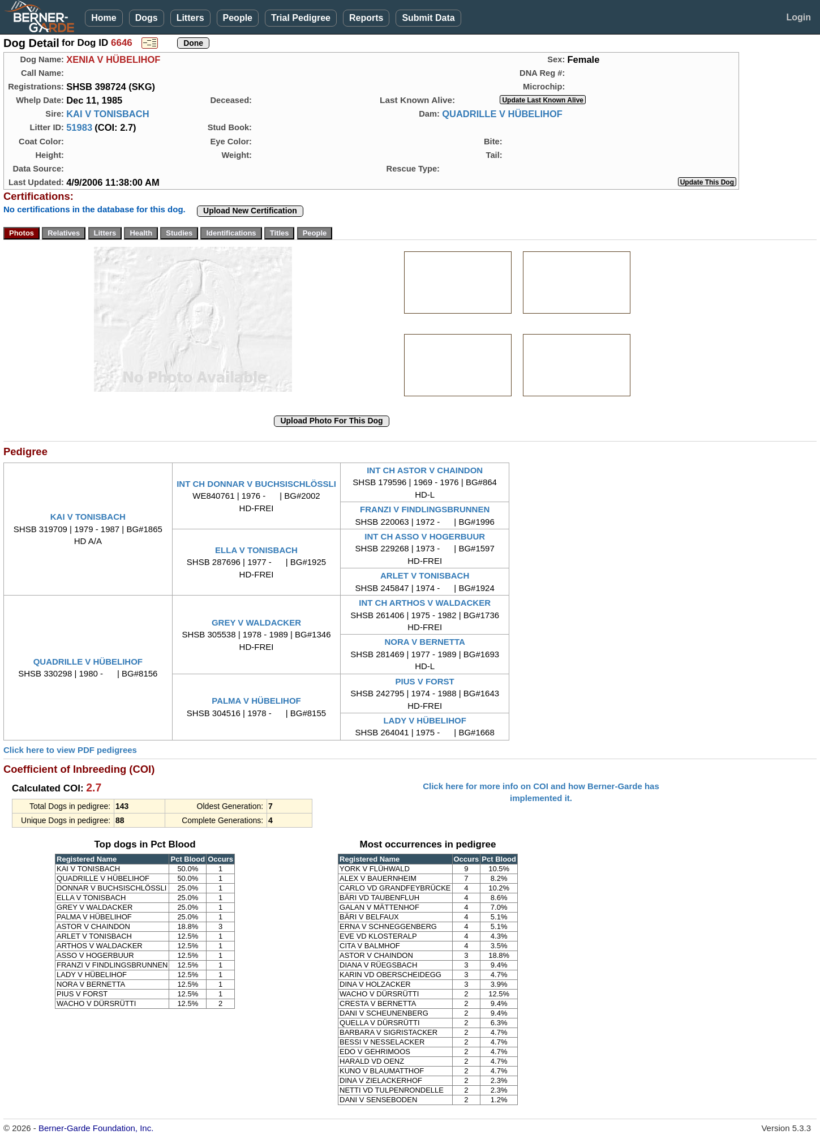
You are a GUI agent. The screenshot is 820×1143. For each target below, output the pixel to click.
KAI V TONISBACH (107, 114)
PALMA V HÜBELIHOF (256, 700)
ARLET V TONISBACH (424, 575)
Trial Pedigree (300, 18)
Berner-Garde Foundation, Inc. (95, 1128)
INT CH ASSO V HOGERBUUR (424, 536)
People (237, 18)
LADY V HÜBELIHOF (424, 720)
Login (798, 17)
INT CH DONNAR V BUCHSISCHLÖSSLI (256, 484)
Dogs (146, 18)
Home (103, 18)
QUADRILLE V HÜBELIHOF (502, 114)
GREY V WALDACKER (256, 622)
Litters (190, 18)
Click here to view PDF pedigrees (70, 750)
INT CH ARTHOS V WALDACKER (425, 602)
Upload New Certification (250, 210)
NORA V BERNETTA (424, 642)
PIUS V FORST (425, 681)
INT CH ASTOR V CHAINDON (425, 470)
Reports (366, 18)
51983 (79, 127)
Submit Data (428, 18)
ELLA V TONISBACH (256, 550)
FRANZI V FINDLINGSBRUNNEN (425, 509)
